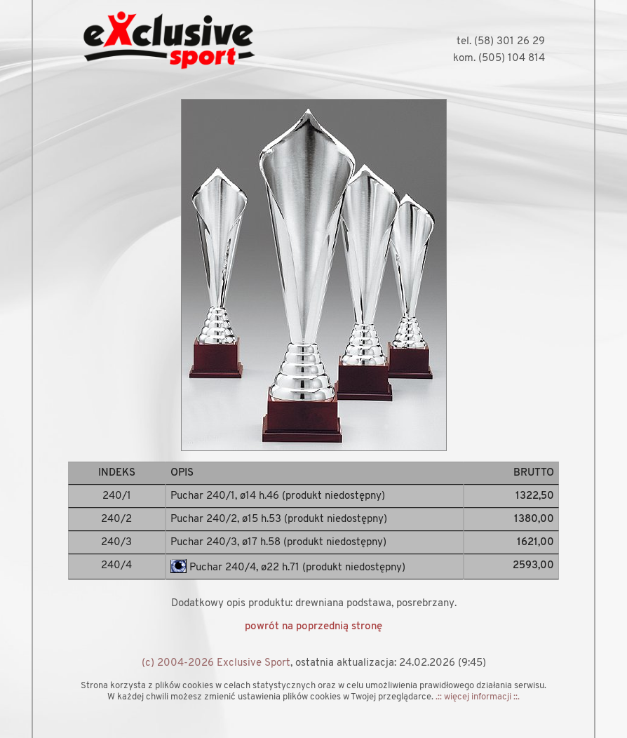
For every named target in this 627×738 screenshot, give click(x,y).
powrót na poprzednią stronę (313, 627)
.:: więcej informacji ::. (478, 697)
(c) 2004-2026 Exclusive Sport (216, 663)
